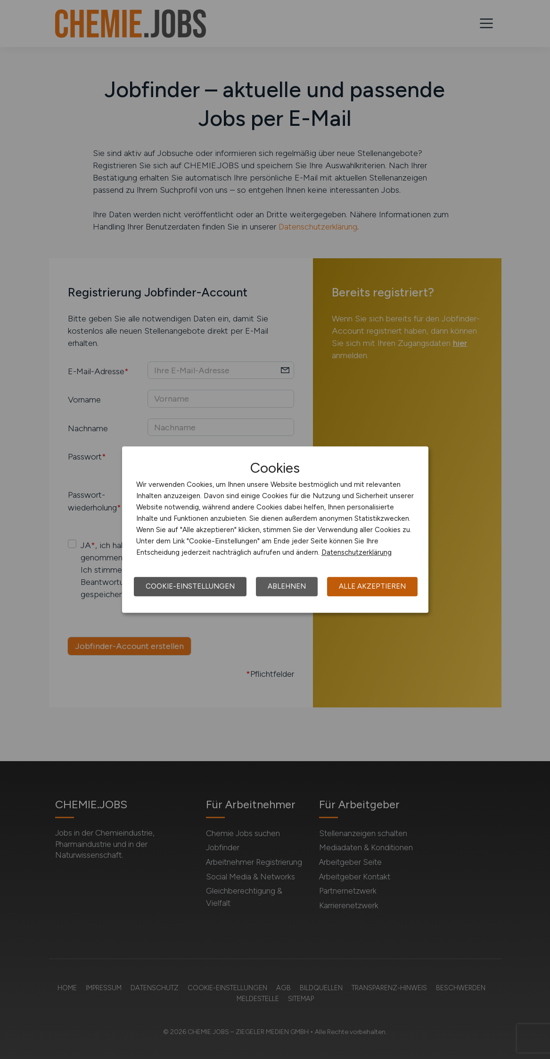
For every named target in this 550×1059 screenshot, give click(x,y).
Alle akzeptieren (372, 586)
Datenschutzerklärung (356, 552)
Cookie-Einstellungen (190, 586)
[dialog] (275, 529)
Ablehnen (287, 586)
